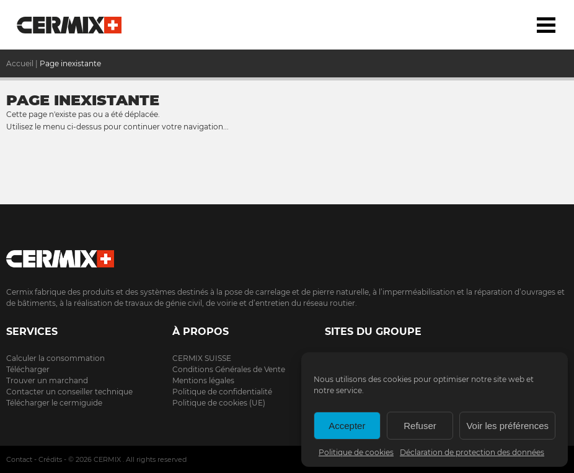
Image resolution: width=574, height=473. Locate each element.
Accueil (69, 24)
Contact (19, 459)
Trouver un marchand (47, 380)
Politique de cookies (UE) (218, 402)
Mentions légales (203, 380)
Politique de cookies (356, 452)
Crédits (50, 459)
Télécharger (28, 369)
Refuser (420, 425)
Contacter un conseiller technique (69, 391)
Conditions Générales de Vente (228, 369)
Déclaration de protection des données (472, 452)
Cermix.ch (287, 254)
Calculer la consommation (55, 358)
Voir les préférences (507, 425)
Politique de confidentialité (222, 391)
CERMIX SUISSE (201, 358)
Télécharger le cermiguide (54, 402)
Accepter (347, 425)
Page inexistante (70, 63)
